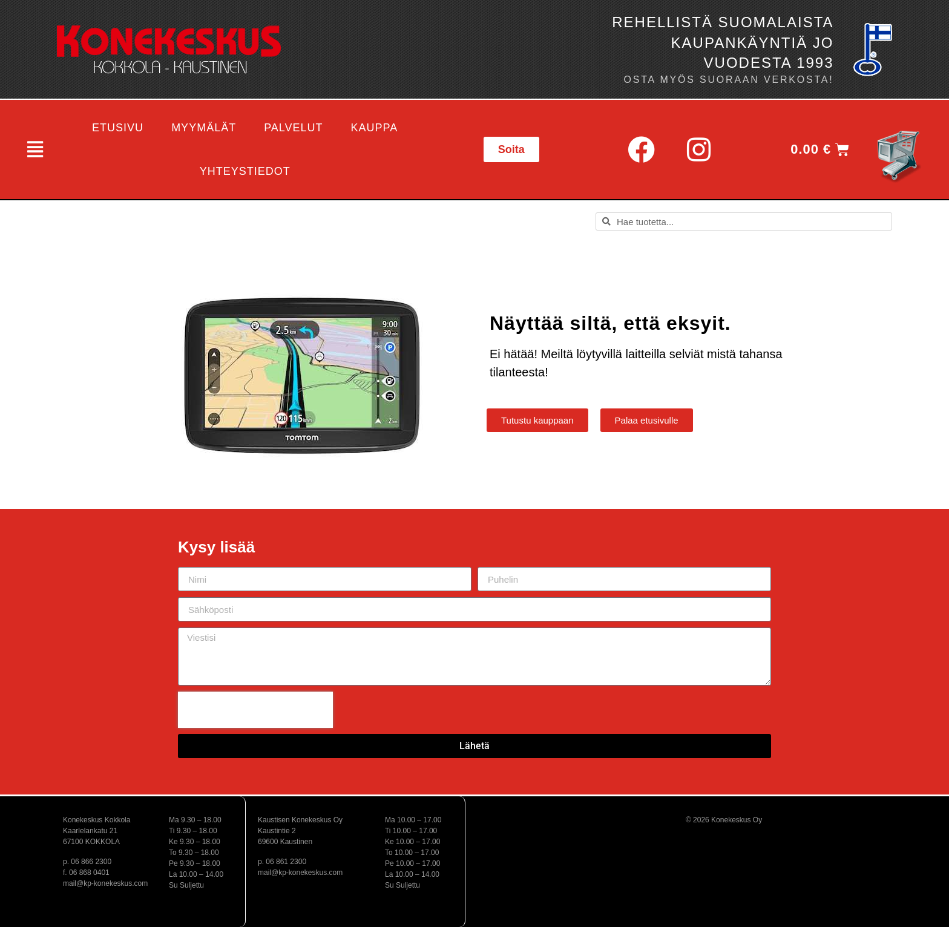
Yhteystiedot (245, 171)
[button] (34, 149)
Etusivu (117, 128)
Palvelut (293, 128)
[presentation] (255, 710)
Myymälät (203, 128)
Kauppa (374, 128)
